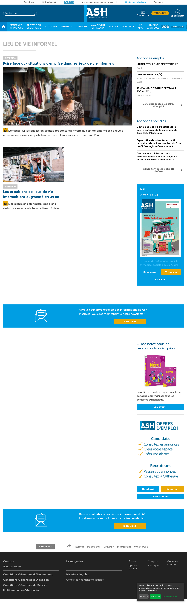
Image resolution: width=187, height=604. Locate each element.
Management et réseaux (98, 26)
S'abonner (160, 13)
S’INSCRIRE (130, 321)
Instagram (124, 547)
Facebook (93, 547)
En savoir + (160, 407)
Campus (69, 2)
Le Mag (140, 26)
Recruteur (172, 489)
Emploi (132, 561)
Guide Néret (49, 2)
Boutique (29, 2)
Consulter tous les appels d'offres (158, 170)
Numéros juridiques (153, 26)
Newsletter (143, 15)
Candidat (148, 489)
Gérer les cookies (172, 563)
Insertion (66, 26)
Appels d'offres (137, 2)
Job (165, 26)
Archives (160, 279)
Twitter (79, 547)
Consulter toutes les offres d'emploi (158, 105)
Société (113, 26)
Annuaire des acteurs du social (99, 2)
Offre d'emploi (160, 496)
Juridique (81, 26)
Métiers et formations (16, 26)
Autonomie (51, 26)
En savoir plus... (170, 596)
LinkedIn (108, 547)
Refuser (144, 596)
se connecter (177, 16)
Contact (158, 2)
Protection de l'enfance (34, 26)
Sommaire (149, 272)
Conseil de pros (177, 27)
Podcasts (128, 26)
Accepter (155, 596)
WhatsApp (141, 547)
